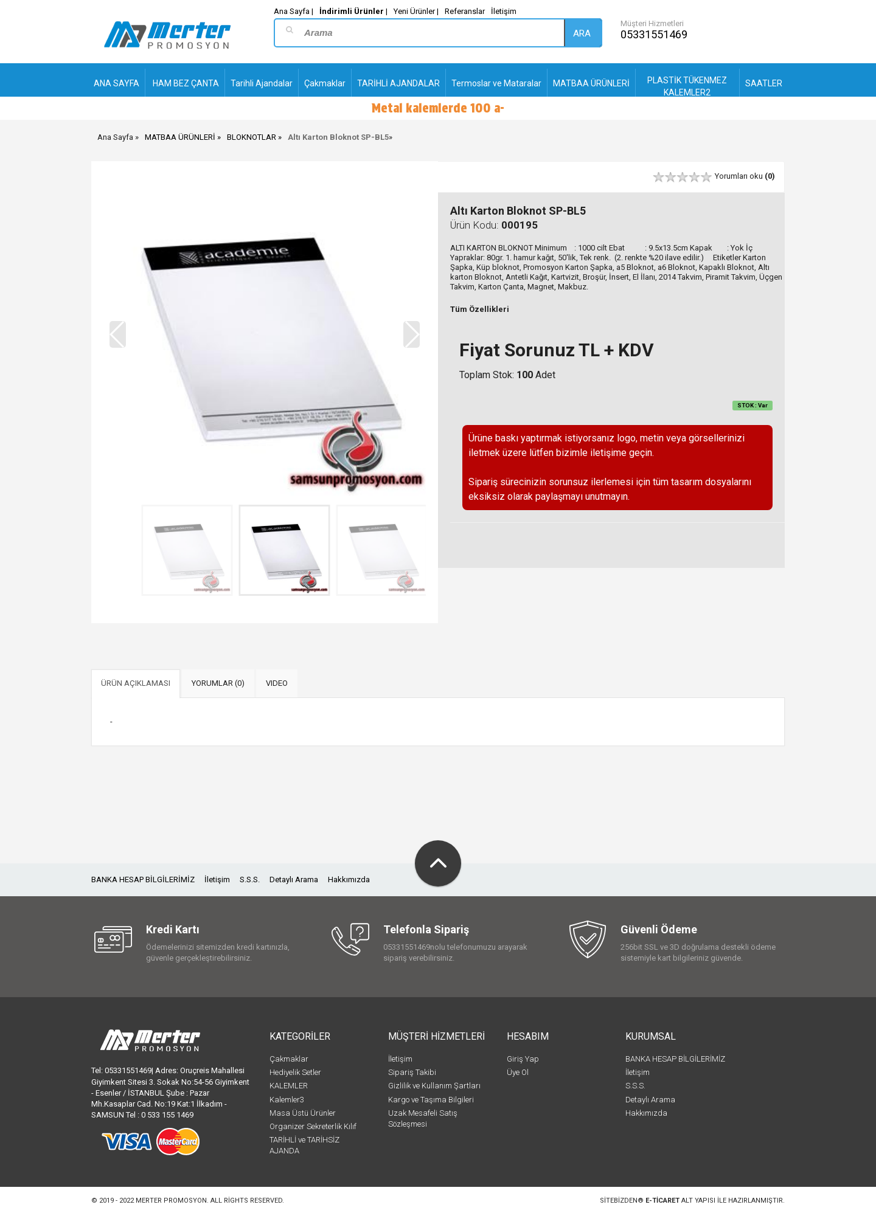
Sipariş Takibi (412, 1072)
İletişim (503, 11)
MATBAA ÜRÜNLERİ (180, 137)
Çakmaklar (288, 1058)
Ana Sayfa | (293, 11)
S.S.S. (250, 879)
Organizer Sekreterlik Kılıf (312, 1126)
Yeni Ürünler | (416, 11)
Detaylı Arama (293, 879)
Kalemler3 (286, 1099)
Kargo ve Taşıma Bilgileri (431, 1099)
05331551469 (653, 34)
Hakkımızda (349, 879)
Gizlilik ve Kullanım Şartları (434, 1085)
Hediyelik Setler (295, 1072)
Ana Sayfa (115, 137)
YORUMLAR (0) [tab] (218, 683)
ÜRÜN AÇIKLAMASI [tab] (135, 683)
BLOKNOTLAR (251, 137)
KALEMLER (288, 1085)
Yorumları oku (745, 176)
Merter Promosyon (171, 1200)
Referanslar (465, 11)
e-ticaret (662, 1200)
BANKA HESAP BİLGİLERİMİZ (143, 879)
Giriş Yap (523, 1058)
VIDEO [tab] (277, 683)
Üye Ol (518, 1072)
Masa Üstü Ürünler (302, 1113)
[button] (411, 334)
